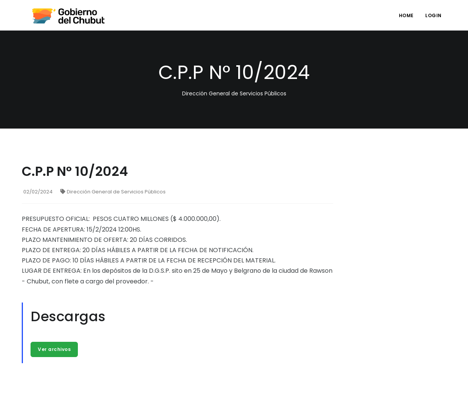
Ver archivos (54, 349)
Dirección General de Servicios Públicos (113, 191)
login (433, 15)
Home (406, 15)
